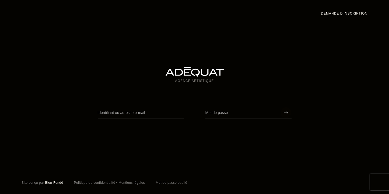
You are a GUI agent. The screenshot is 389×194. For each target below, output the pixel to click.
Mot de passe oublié (171, 183)
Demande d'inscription (344, 13)
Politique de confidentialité (94, 183)
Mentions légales (131, 183)
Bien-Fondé (54, 183)
